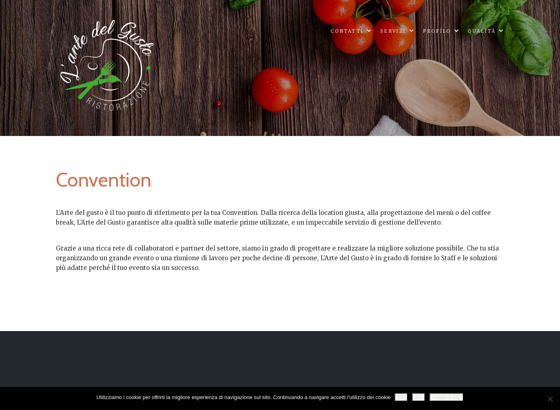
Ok (401, 397)
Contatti (347, 31)
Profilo (437, 31)
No (418, 397)
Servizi (393, 31)
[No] (550, 399)
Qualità (482, 31)
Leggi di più (446, 397)
